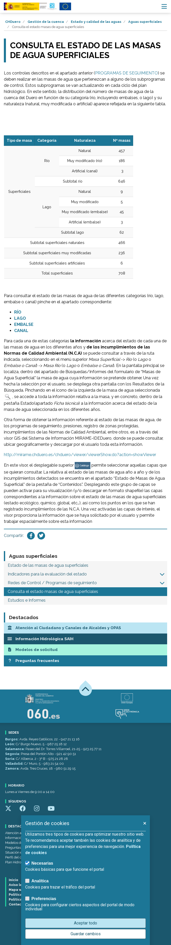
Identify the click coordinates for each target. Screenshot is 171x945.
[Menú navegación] (164, 6)
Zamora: (12, 768)
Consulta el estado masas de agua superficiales (53, 591)
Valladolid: (14, 764)
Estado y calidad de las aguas (96, 22)
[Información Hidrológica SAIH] (85, 639)
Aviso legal (18, 885)
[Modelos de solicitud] (85, 649)
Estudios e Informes (27, 600)
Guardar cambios (86, 933)
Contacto (17, 904)
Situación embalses (20, 852)
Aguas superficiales (145, 22)
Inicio (13, 880)
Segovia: (13, 754)
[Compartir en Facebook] (31, 536)
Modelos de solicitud (20, 843)
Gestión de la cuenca (46, 22)
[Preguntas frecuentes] (85, 660)
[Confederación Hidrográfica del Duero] (30, 6)
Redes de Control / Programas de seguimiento (52, 582)
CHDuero (13, 22)
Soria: (10, 759)
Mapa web (17, 890)
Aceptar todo (85, 923)
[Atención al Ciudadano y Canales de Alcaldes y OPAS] (85, 628)
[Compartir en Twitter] (41, 536)
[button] (162, 574)
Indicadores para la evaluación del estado (47, 574)
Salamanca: (15, 749)
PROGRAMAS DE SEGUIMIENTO (126, 73)
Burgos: (12, 739)
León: (10, 744)
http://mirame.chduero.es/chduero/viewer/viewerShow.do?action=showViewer (80, 454)
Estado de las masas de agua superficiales (48, 565)
